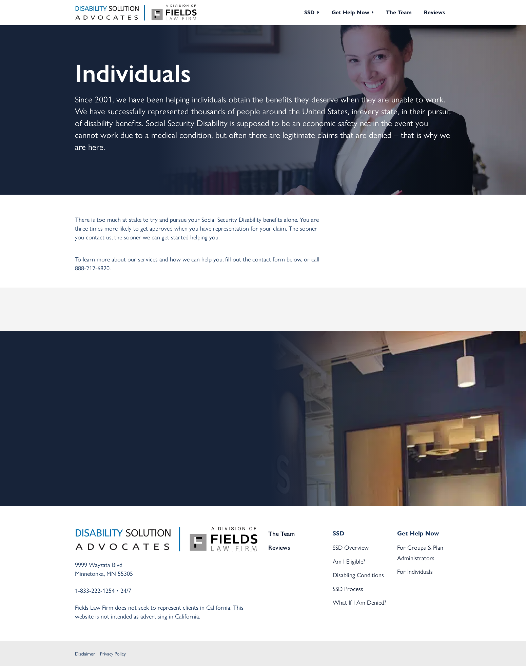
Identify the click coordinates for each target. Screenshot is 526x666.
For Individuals (415, 571)
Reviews (434, 12)
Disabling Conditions (358, 574)
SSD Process (348, 588)
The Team (399, 12)
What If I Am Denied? (359, 602)
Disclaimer (85, 653)
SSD (309, 12)
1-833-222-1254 (95, 590)
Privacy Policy (113, 653)
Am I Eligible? (349, 561)
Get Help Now (350, 12)
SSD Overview (351, 547)
